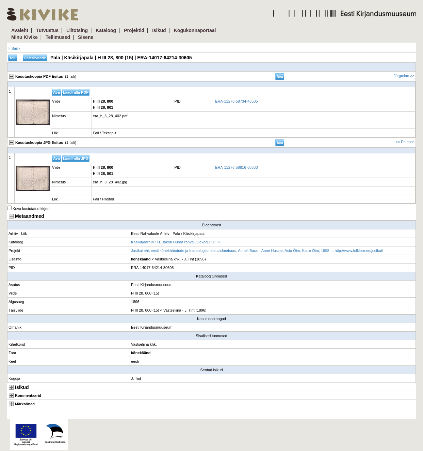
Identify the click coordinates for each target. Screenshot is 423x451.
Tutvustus (47, 30)
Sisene (85, 37)
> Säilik (14, 48)
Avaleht (19, 30)
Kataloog (106, 30)
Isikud (159, 30)
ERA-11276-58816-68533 (236, 167)
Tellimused (58, 37)
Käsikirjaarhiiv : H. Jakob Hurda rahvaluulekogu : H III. (176, 242)
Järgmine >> (404, 76)
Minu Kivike (24, 37)
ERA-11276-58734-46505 (236, 101)
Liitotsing (77, 30)
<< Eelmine (404, 142)
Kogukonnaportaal (195, 30)
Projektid (134, 30)
